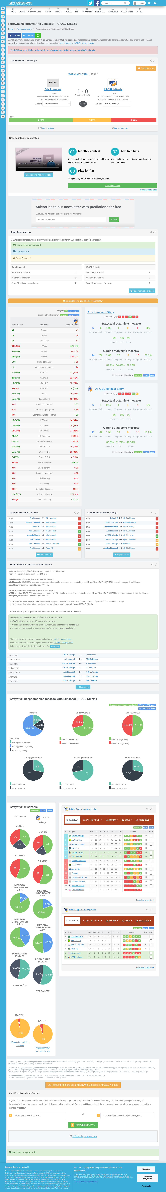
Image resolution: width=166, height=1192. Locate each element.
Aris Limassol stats (62, 639)
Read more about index (143, 291)
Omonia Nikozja (78, 836)
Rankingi (113, 10)
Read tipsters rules (148, 190)
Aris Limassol (77, 857)
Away (77, 315)
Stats (48, 10)
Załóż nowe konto (112, 185)
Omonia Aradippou (79, 861)
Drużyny (87, 10)
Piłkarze (100, 10)
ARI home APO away (147, 705)
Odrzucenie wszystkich (147, 1178)
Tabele (68, 10)
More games (83, 687)
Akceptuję (146, 1169)
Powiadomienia (146, 68)
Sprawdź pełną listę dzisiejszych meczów (82, 301)
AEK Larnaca (77, 840)
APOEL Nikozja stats (63, 643)
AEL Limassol (77, 865)
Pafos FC (75, 848)
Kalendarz (127, 10)
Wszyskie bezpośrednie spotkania (123, 705)
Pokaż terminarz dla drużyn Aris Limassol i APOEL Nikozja (83, 1084)
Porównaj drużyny (83, 1125)
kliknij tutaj (55, 647)
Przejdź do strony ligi (145, 900)
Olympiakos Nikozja (79, 877)
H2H (77, 10)
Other (139, 10)
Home (13, 10)
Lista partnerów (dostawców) (86, 1182)
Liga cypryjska (47, 128)
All (66, 311)
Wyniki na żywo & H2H (30, 10)
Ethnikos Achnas (78, 886)
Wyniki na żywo (121, 128)
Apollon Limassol (78, 844)
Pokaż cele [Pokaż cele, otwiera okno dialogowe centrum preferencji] (146, 1186)
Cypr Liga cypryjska (77, 74)
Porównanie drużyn (24, 29)
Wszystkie (64, 315)
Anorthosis (76, 869)
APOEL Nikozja (77, 852)
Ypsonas (75, 873)
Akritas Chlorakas (78, 881)
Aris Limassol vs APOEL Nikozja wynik (77, 43)
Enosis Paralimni (78, 890)
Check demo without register (38, 175)
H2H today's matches (84, 1136)
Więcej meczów (44, 555)
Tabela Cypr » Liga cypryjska (82, 809)
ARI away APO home (147, 708)
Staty (100, 312)
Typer (58, 10)
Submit (114, 219)
